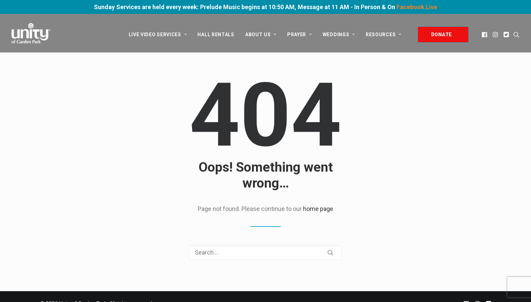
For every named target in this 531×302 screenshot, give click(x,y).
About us (260, 34)
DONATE (441, 34)
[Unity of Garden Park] (31, 33)
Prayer (299, 34)
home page (318, 208)
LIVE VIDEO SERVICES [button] (158, 34)
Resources (383, 34)
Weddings (339, 34)
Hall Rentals (215, 34)
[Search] (265, 252)
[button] (485, 34)
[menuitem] (158, 34)
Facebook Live (417, 6)
